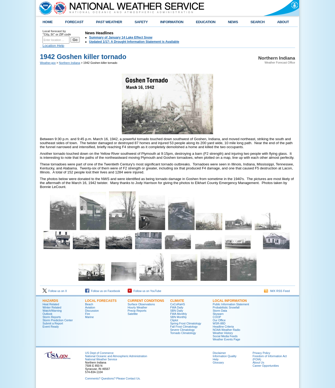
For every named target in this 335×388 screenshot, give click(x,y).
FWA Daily (176, 307)
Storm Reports (52, 317)
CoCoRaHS (177, 304)
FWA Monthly (178, 313)
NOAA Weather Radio (226, 329)
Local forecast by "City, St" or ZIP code (57, 33)
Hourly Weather (137, 307)
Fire (87, 313)
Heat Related (51, 304)
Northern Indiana (69, 62)
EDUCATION (205, 22)
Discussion (92, 310)
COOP (217, 317)
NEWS (233, 22)
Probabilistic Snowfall (226, 307)
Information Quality (224, 356)
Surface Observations (141, 304)
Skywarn (218, 313)
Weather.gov (48, 62)
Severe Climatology (182, 329)
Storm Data (220, 310)
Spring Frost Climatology (185, 323)
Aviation (90, 307)
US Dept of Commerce (99, 352)
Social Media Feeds (225, 336)
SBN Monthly (178, 317)
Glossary (218, 362)
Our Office (219, 320)
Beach (89, 304)
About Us (258, 362)
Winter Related (52, 307)
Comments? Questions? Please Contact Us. (112, 378)
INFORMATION (171, 22)
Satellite (133, 313)
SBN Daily (176, 310)
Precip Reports (137, 310)
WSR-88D (219, 323)
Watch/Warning (52, 310)
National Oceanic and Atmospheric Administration (116, 356)
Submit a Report (53, 323)
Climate (177, 301)
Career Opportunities (266, 365)
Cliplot (174, 320)
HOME (48, 22)
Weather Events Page (226, 339)
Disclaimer (219, 352)
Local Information (230, 301)
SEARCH (257, 22)
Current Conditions (146, 301)
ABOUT (283, 22)
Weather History (223, 333)
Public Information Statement (231, 304)
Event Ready (51, 326)
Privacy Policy (261, 352)
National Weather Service (101, 359)
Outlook (47, 313)
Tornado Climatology (183, 333)
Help (216, 359)
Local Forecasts (100, 301)
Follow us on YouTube (144, 291)
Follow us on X (55, 291)
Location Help (53, 46)
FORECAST (74, 22)
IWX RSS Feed (277, 291)
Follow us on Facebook (102, 291)
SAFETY (141, 22)
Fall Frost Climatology (184, 326)
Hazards (50, 301)
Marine (89, 317)
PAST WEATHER (109, 22)
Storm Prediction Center (58, 320)
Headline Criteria (223, 326)
